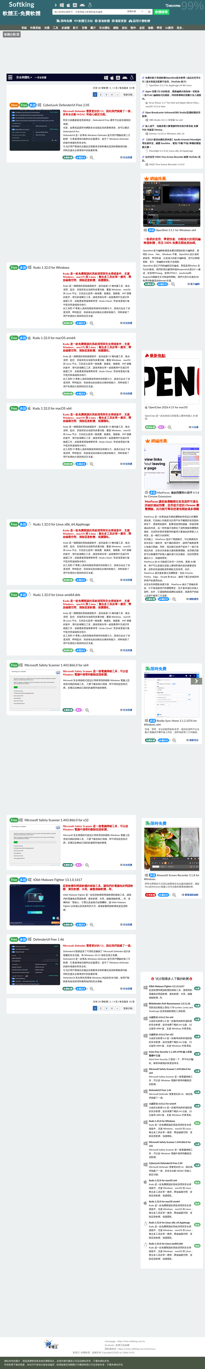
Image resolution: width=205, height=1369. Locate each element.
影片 (75, 27)
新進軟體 (102, 21)
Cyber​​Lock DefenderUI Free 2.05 (66, 105)
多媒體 (66, 27)
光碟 (47, 27)
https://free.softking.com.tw (131, 1341)
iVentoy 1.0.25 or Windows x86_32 (166, 133)
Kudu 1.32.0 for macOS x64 (52, 408)
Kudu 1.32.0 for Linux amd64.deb (56, 595)
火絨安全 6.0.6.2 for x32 (161, 1034)
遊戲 (150, 27)
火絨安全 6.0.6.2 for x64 (161, 1017)
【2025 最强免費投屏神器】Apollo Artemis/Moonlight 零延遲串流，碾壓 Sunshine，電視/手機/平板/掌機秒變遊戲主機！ (171, 143)
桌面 (142, 27)
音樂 (84, 27)
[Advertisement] (102, 51)
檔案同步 (193, 740)
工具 (55, 27)
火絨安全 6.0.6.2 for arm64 (162, 1103)
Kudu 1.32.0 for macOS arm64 (54, 338)
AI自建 (195, 427)
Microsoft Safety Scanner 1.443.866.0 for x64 (56, 665)
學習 (159, 27)
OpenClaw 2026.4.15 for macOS (166, 407)
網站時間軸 (173, 5)
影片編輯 (195, 284)
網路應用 (193, 599)
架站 (124, 27)
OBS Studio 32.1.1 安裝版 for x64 (166, 119)
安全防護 (127, 157)
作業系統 (35, 27)
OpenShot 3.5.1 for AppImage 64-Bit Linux (170, 85)
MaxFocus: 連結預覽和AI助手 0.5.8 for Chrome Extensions (171, 494)
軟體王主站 (83, 21)
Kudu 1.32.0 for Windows (51, 267)
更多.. (180, 27)
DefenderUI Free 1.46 (48, 939)
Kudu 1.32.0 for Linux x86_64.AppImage (61, 524)
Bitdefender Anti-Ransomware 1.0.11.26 (169, 1003)
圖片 (93, 27)
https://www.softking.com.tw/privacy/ (137, 1348)
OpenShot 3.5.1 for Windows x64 (170, 230)
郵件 (133, 27)
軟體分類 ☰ (11, 34)
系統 (24, 27)
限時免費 (64, 21)
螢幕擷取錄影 (191, 894)
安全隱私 (104, 27)
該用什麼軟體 (139, 21)
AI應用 (169, 27)
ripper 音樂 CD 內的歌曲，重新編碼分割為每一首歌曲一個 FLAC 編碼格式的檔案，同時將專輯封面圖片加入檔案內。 (171, 95)
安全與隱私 (24, 77)
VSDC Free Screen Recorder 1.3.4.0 (166, 164)
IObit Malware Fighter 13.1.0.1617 (57, 880)
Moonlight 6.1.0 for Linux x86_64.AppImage (171, 150)
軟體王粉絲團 (122, 1345)
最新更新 (119, 21)
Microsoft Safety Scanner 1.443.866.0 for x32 (56, 820)
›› (117, 94)
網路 (116, 27)
